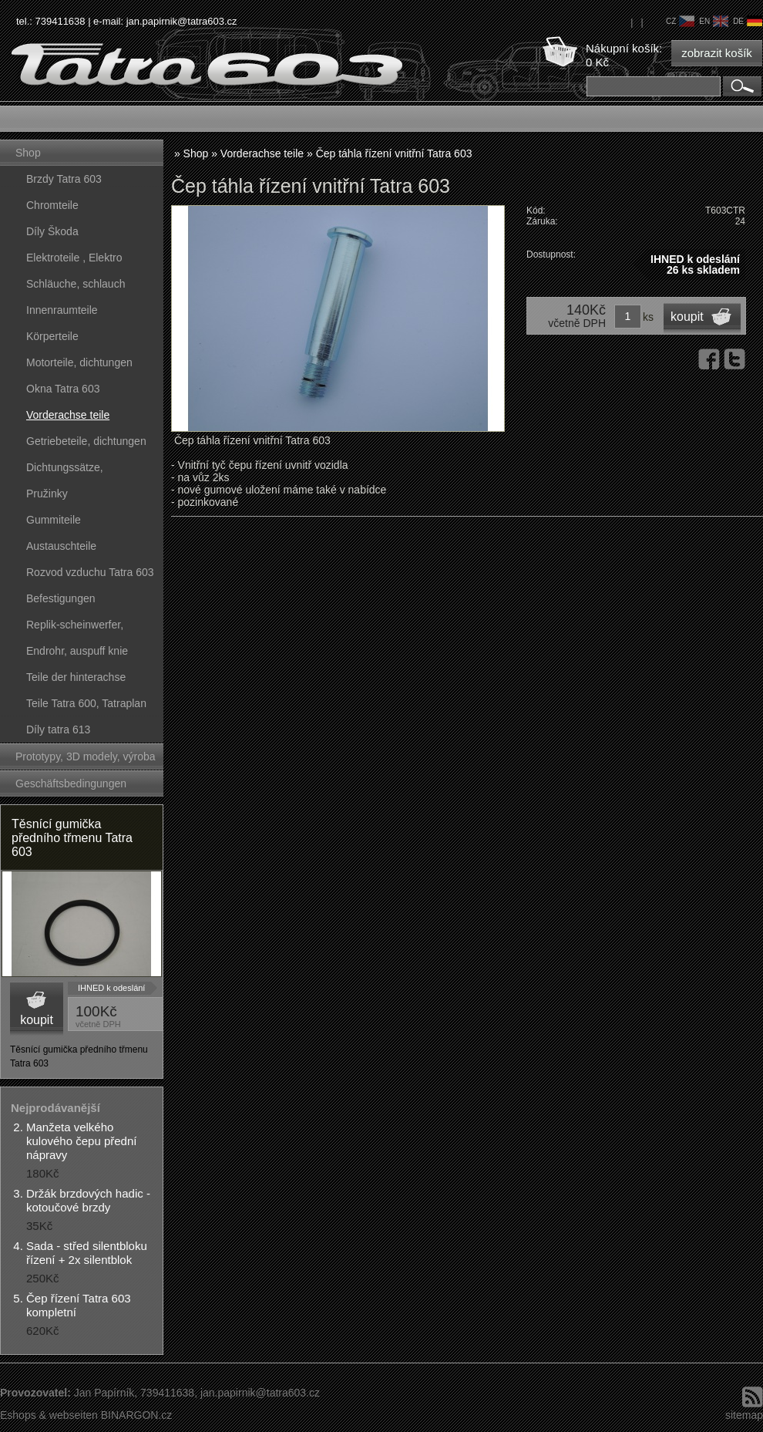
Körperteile (52, 336)
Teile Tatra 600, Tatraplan (86, 703)
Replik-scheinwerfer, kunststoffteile (74, 628)
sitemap (744, 1415)
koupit (36, 1019)
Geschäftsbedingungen (70, 783)
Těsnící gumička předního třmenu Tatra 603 (72, 837)
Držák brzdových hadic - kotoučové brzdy (88, 1200)
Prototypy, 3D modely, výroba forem (85, 760)
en (713, 21)
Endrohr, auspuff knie (77, 651)
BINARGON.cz (137, 1415)
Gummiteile (53, 520)
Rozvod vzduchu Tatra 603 (90, 572)
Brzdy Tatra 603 (64, 179)
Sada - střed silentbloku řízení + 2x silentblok (86, 1252)
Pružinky (47, 493)
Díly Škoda (52, 231)
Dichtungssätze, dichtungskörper (64, 470)
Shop (28, 153)
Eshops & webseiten (49, 1415)
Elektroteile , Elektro (74, 257)
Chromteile (52, 205)
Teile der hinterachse (76, 677)
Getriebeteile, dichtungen (86, 441)
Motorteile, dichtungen (79, 362)
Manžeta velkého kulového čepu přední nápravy (81, 1140)
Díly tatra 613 (58, 729)
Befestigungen (61, 598)
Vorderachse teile (67, 415)
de (747, 21)
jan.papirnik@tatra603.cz (181, 21)
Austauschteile (61, 546)
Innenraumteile (62, 310)
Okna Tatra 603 (62, 388)
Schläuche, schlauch (75, 284)
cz (680, 21)
